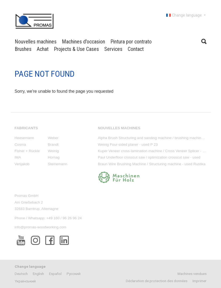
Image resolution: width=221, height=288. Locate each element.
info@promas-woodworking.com (40, 227)
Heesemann (24, 138)
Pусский (74, 273)
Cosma (20, 145)
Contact (136, 49)
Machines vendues (192, 273)
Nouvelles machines (36, 41)
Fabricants (26, 128)
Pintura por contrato (131, 41)
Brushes (23, 49)
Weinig (53, 151)
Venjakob (22, 164)
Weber (53, 138)
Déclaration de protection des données (156, 281)
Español (55, 273)
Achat (43, 49)
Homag (54, 157)
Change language (186, 15)
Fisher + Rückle (27, 151)
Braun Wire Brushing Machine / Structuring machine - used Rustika (151, 164)
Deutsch (21, 273)
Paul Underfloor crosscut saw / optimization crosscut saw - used (149, 157)
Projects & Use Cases (76, 49)
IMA (18, 157)
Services (113, 49)
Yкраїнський (25, 281)
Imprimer (199, 281)
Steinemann (57, 164)
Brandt (53, 145)
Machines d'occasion (83, 41)
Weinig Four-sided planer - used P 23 (128, 145)
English (38, 273)
